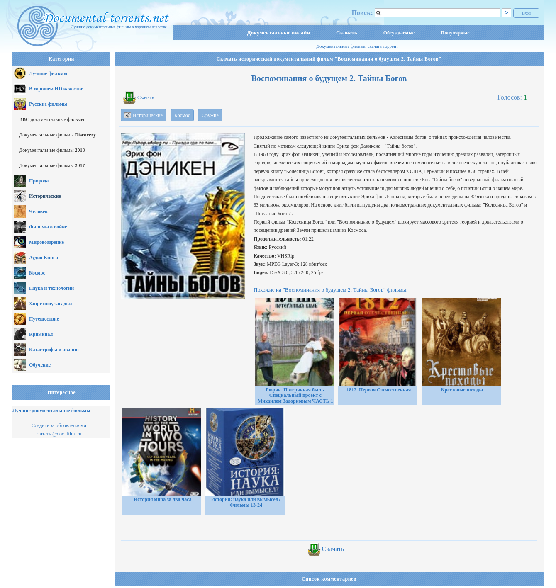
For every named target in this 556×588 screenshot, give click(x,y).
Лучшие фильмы (48, 73)
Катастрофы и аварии (54, 349)
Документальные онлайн (278, 32)
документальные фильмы (51, 119)
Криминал (41, 334)
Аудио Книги (43, 257)
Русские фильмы (48, 104)
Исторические (45, 196)
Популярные (455, 33)
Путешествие (44, 319)
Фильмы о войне (48, 227)
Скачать (346, 32)
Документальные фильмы (57, 135)
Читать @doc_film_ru (59, 434)
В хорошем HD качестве (56, 89)
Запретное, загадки (50, 303)
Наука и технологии (51, 288)
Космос (37, 273)
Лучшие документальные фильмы (51, 410)
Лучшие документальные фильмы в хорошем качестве (119, 26)
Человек (38, 211)
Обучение (40, 365)
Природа (39, 181)
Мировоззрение (46, 242)
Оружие (210, 115)
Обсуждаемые (399, 33)
